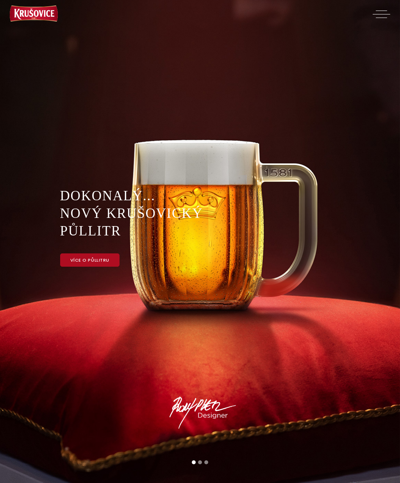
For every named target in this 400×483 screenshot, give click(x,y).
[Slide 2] (200, 462)
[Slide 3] (206, 462)
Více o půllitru (89, 260)
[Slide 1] (194, 462)
